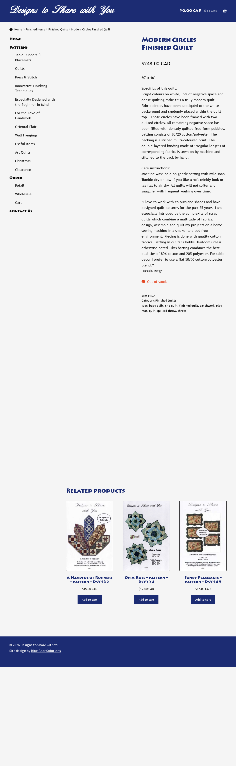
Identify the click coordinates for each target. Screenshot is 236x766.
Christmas (22, 161)
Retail (19, 185)
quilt (152, 311)
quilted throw (166, 311)
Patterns (18, 48)
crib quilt (171, 306)
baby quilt (156, 306)
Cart (18, 202)
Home (18, 29)
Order (15, 178)
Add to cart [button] (89, 699)
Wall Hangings (26, 135)
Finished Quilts (58, 29)
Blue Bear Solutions (46, 750)
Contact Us (20, 211)
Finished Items (35, 29)
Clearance (23, 170)
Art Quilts (22, 152)
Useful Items (25, 144)
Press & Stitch (26, 77)
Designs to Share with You (61, 10)
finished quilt (188, 306)
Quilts (19, 68)
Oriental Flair (25, 127)
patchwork (207, 306)
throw (182, 311)
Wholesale (23, 194)
